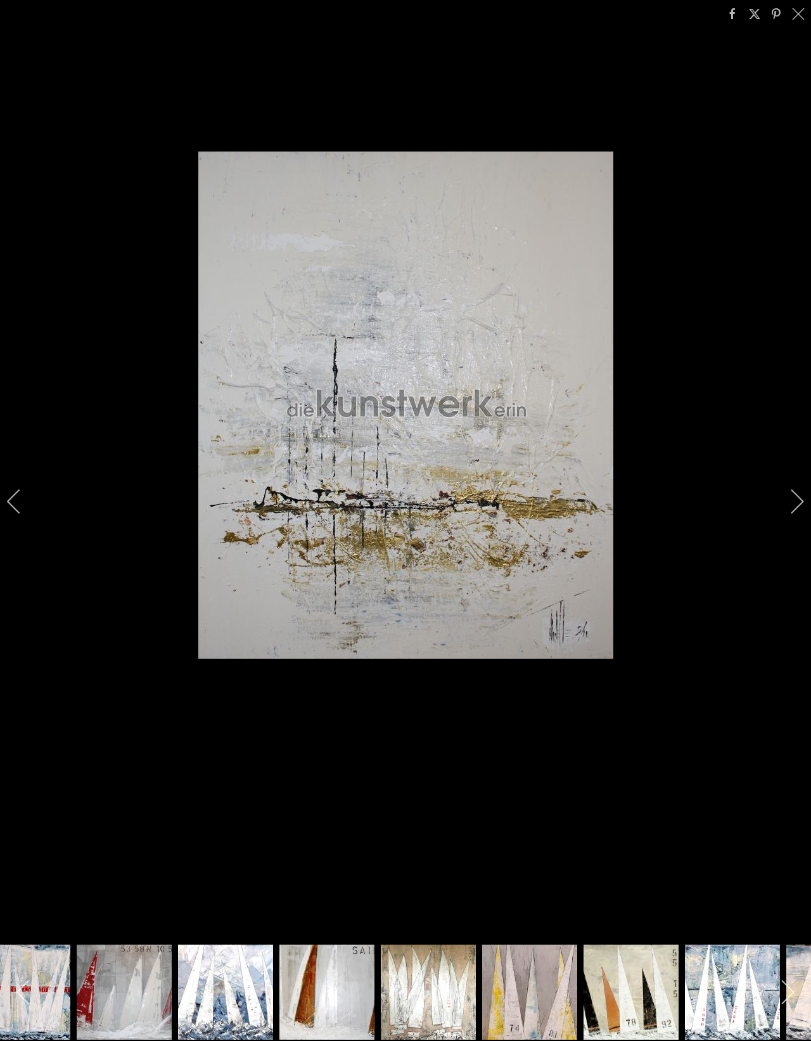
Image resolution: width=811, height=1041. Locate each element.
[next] (789, 501)
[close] (799, 14)
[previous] (22, 501)
